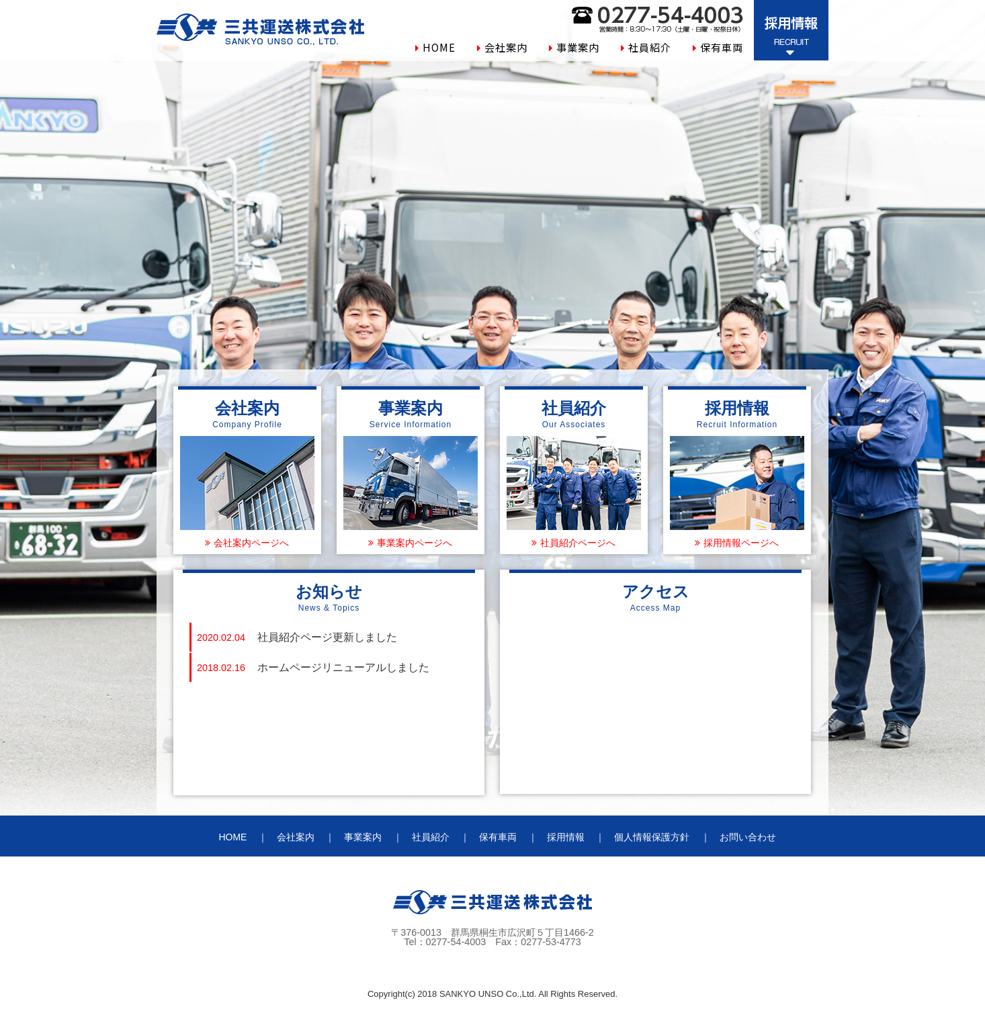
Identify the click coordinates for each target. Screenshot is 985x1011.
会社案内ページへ (251, 542)
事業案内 (577, 47)
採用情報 (566, 837)
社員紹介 (649, 47)
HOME (439, 47)
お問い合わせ (748, 837)
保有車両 (721, 47)
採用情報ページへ (741, 542)
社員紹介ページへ (577, 542)
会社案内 (505, 47)
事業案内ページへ (414, 542)
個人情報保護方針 (651, 837)
